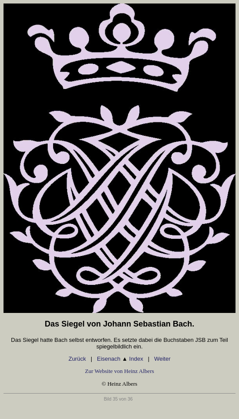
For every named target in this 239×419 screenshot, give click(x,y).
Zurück (77, 358)
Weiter (162, 358)
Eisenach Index (120, 358)
